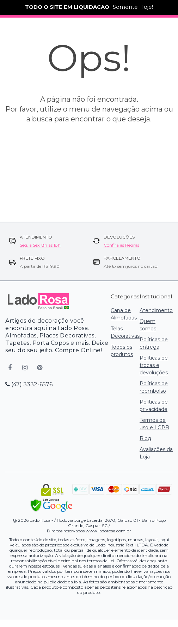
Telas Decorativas (125, 332)
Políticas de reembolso (154, 387)
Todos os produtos (122, 350)
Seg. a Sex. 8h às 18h (40, 245)
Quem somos (148, 325)
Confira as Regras (121, 245)
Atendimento (156, 310)
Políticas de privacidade (154, 405)
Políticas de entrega (154, 343)
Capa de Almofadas (124, 314)
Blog (145, 438)
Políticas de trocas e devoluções (154, 365)
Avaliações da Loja (156, 453)
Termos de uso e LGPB (154, 424)
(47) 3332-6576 (29, 384)
